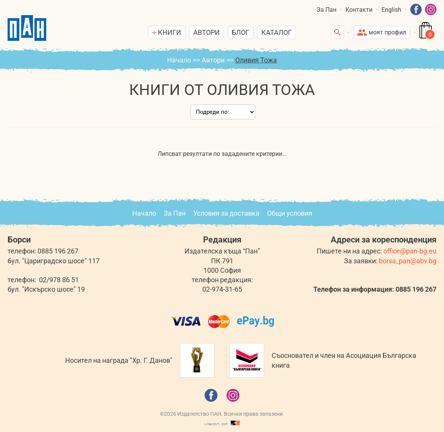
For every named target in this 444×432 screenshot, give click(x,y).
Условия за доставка (226, 213)
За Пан (326, 9)
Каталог (276, 32)
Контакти (359, 9)
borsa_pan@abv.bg (407, 261)
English (391, 9)
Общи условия (289, 213)
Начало (179, 60)
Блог (240, 32)
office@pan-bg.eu (409, 251)
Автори (206, 32)
